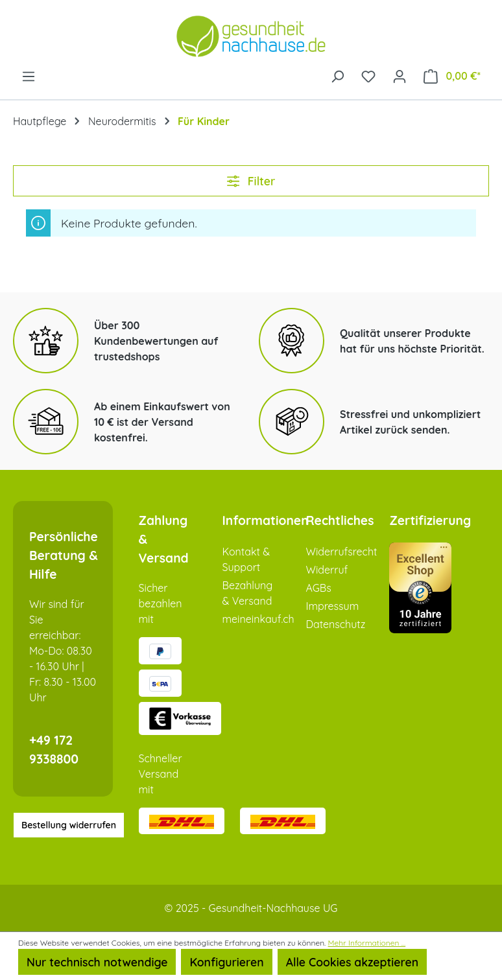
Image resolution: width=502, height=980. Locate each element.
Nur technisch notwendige (97, 962)
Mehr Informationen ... (367, 943)
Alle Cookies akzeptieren (352, 962)
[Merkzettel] (368, 75)
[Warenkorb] (452, 75)
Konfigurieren (226, 962)
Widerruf (326, 569)
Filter (251, 181)
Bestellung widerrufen (68, 825)
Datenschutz (335, 624)
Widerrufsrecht (341, 551)
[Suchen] (337, 75)
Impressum (332, 606)
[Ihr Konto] (399, 75)
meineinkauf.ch (258, 618)
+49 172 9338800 (53, 749)
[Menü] (28, 75)
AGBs (318, 587)
